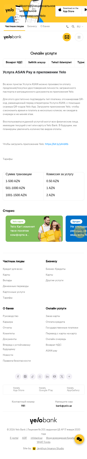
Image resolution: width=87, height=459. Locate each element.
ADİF (24, 438)
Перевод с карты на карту (61, 333)
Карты (6, 275)
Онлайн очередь (56, 339)
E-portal (14, 438)
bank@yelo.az (64, 406)
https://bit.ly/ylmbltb (56, 144)
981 (67, 26)
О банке (45, 26)
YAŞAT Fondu (43, 442)
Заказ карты (53, 316)
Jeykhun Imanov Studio (50, 448)
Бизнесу (32, 26)
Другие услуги (54, 280)
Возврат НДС (14, 62)
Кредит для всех (12, 269)
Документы (10, 339)
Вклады (7, 280)
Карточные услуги (14, 292)
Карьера (8, 322)
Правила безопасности (17, 361)
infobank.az (36, 438)
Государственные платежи (62, 327)
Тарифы (8, 298)
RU (78, 26)
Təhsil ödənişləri (61, 62)
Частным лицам (14, 26)
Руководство (10, 316)
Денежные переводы (16, 286)
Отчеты (7, 327)
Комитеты (9, 333)
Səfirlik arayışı (37, 62)
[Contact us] (79, 439)
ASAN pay (51, 350)
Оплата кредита (55, 322)
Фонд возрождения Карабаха (61, 438)
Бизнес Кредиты (56, 269)
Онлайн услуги (56, 308)
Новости (8, 355)
